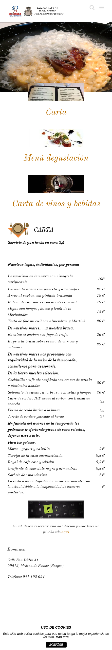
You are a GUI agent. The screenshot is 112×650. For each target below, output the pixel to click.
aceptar (56, 644)
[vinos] (56, 176)
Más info (62, 637)
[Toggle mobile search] (92, 7)
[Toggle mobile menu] (102, 7)
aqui (65, 532)
